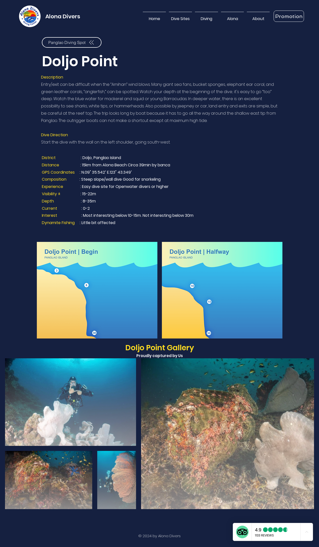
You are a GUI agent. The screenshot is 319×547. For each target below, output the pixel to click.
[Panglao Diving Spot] (71, 42)
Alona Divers (62, 16)
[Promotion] (289, 16)
